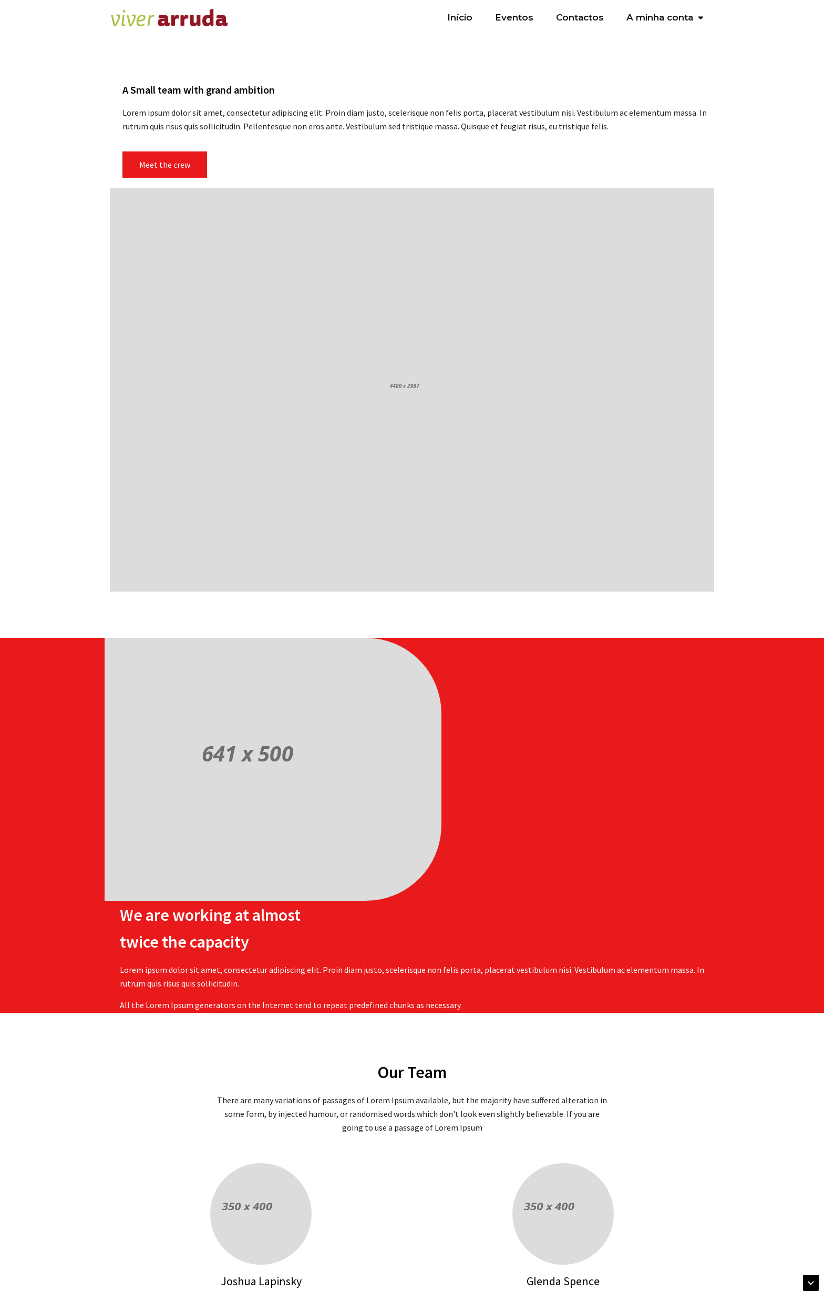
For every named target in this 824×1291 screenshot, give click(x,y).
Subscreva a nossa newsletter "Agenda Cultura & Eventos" (320, 1278)
